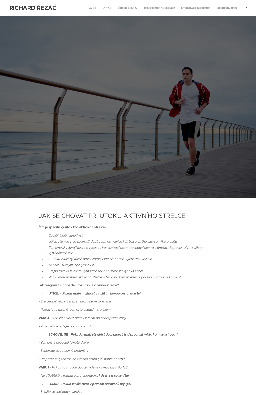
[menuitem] (204, 8)
